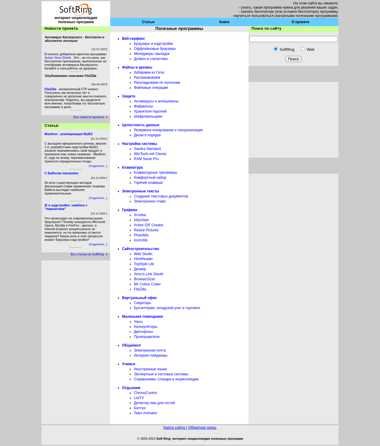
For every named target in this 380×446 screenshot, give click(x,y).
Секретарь (142, 303)
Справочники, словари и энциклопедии (166, 379)
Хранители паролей (150, 111)
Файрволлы (143, 106)
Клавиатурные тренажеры (155, 172)
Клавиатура (132, 167)
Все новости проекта (91, 117)
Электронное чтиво (150, 201)
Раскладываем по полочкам (157, 82)
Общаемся (131, 345)
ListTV (139, 398)
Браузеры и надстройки (153, 44)
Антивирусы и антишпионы (156, 101)
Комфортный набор (150, 177)
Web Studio (143, 254)
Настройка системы (139, 144)
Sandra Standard (147, 149)
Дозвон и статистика (151, 59)
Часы (138, 322)
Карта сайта (175, 427)
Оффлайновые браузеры (155, 49)
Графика (129, 210)
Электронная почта (150, 350)
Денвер (140, 269)
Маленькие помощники (142, 316)
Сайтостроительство (140, 249)
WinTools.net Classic (150, 154)
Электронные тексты (140, 191)
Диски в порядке (147, 135)
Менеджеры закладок (152, 54)
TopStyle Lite (144, 264)
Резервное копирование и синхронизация (168, 130)
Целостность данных (140, 125)
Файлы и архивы (137, 67)
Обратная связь (202, 427)
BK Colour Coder (147, 284)
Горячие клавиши (148, 183)
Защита (128, 96)
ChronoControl (145, 393)
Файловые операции (151, 88)
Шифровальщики (148, 116)
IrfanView (141, 220)
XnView (140, 215)
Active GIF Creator (148, 225)
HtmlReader (143, 259)
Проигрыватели (146, 337)
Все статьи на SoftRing (90, 254)
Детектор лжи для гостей (154, 403)
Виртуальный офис (139, 298)
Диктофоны (143, 332)
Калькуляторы (145, 327)
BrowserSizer (144, 279)
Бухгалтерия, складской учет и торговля (167, 308)
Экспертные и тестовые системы (161, 374)
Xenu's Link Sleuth (148, 274)
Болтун (140, 408)
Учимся (128, 364)
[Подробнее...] (98, 166)
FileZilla (140, 289)
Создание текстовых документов (161, 196)
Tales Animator (145, 413)
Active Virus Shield (58, 57)
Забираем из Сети (149, 72)
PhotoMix (141, 235)
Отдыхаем (131, 388)
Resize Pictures (146, 230)
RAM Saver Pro (146, 159)
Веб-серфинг (133, 39)
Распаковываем (147, 77)
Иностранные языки (150, 369)
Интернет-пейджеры (150, 355)
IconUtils (141, 240)
